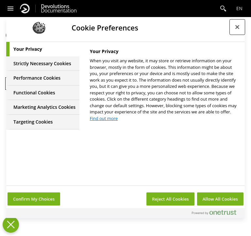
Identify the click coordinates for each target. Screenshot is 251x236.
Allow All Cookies (220, 199)
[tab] (42, 49)
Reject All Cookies (170, 199)
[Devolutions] (25, 8)
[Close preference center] (237, 27)
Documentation (58, 8)
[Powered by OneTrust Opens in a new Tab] (217, 214)
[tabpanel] (165, 87)
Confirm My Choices (34, 199)
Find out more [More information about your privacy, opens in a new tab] (104, 118)
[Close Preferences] (11, 224)
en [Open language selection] (239, 8)
